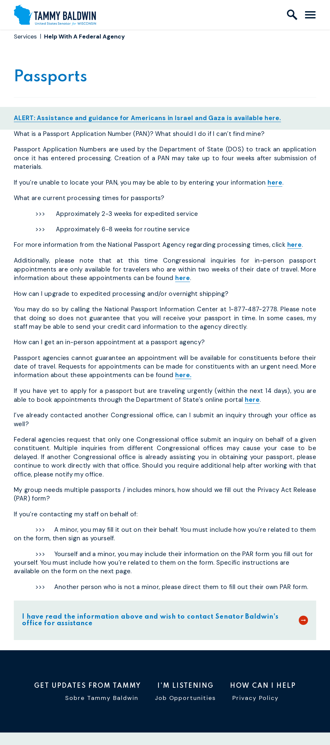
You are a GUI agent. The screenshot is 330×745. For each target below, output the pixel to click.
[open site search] (292, 15)
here (275, 184)
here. (183, 376)
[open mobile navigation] (310, 14)
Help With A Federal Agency (84, 36)
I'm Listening (185, 685)
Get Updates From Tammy (87, 685)
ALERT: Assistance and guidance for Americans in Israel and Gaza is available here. (148, 120)
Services (25, 36)
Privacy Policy (255, 699)
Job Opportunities (185, 699)
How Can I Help (263, 685)
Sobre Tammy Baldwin (101, 699)
